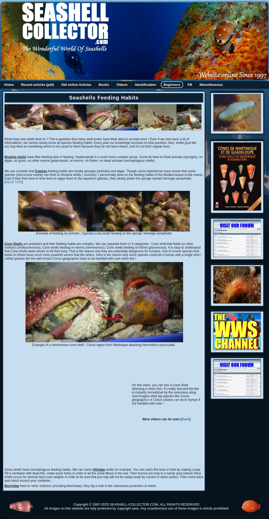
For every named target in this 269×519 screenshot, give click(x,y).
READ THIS (13, 182)
